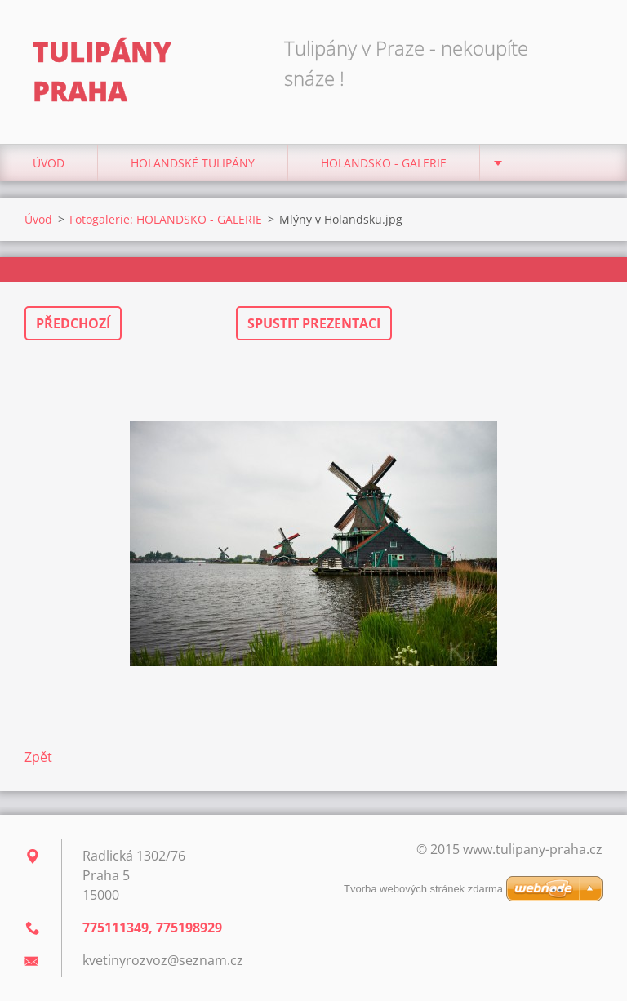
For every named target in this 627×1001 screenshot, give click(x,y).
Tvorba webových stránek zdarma (423, 889)
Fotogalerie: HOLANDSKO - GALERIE (165, 219)
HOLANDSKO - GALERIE (384, 163)
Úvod (48, 163)
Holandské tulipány (193, 163)
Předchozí (73, 323)
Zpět (38, 757)
